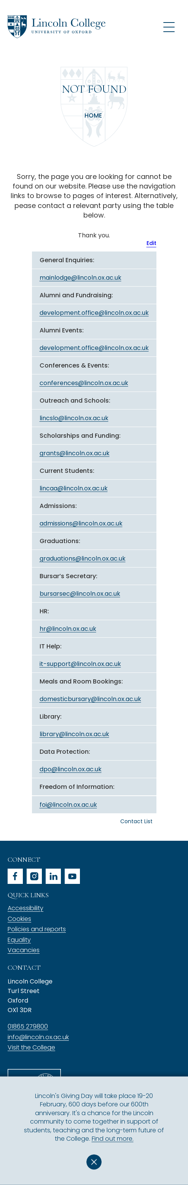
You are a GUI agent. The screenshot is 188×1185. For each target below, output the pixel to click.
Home (93, 115)
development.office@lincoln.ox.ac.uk (94, 312)
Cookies (19, 918)
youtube (72, 876)
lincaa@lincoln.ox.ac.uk (74, 488)
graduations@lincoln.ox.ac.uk (83, 558)
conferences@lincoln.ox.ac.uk (84, 383)
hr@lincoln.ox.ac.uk (68, 628)
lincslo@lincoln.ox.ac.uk (74, 418)
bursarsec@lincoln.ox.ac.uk (80, 593)
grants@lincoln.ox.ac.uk (75, 453)
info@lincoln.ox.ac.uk (38, 1037)
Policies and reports (37, 929)
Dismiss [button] (94, 1162)
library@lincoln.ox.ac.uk (74, 734)
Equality (19, 939)
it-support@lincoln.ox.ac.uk (80, 663)
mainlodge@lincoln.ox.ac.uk (80, 277)
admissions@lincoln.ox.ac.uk (81, 523)
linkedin (53, 876)
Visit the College (31, 1047)
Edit (151, 243)
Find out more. (113, 1138)
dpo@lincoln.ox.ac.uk (71, 769)
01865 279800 (28, 1026)
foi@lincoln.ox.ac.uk (68, 804)
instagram (34, 876)
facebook (15, 876)
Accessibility (25, 908)
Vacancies (24, 950)
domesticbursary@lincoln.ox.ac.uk (90, 699)
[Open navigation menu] (169, 26)
